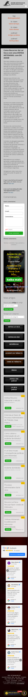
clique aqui (11, 183)
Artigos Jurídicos (14, 34)
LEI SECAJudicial (14, 388)
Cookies (20, 680)
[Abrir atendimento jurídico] (13, 693)
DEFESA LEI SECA (14, 327)
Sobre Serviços (14, 23)
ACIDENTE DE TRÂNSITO (14, 353)
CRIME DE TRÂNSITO (14, 362)
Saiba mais (14, 279)
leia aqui (11, 192)
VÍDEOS (14, 370)
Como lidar (14, 261)
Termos (8, 680)
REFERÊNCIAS (14, 344)
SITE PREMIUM (20, 683)
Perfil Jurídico (14, 40)
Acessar (8, 408)
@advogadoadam (14, 17)
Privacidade (14, 680)
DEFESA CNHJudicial (14, 380)
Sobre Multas (14, 28)
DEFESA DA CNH (14, 337)
